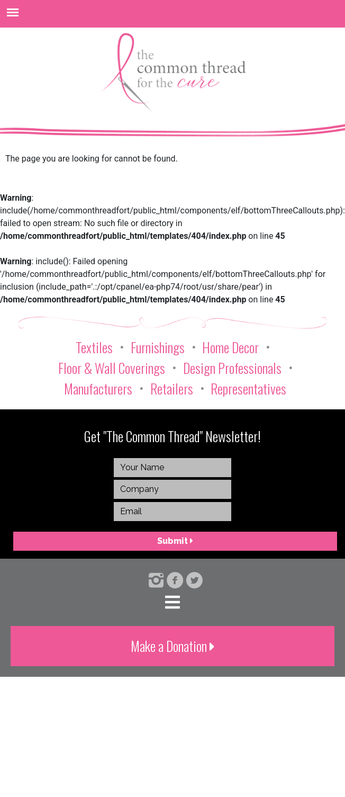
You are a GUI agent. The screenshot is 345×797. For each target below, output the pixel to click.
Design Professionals (232, 367)
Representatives (248, 388)
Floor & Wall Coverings (111, 367)
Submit (175, 541)
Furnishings (158, 347)
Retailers (171, 388)
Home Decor (230, 347)
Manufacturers (98, 388)
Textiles (94, 347)
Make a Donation (173, 645)
